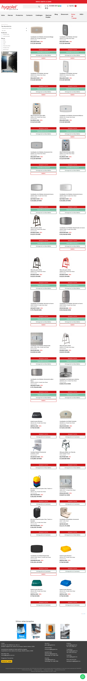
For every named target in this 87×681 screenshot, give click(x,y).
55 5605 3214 (52, 6)
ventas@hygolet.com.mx (7, 655)
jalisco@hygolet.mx (50, 645)
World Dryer (6, 49)
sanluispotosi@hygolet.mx (73, 661)
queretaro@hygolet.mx (51, 653)
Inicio (3, 15)
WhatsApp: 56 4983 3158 (51, 655)
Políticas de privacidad (27, 669)
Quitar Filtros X (4, 24)
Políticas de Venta (38, 669)
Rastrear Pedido (48, 16)
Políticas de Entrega (48, 669)
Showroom (64, 14)
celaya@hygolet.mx (50, 659)
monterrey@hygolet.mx (51, 649)
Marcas (10, 15)
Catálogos (39, 15)
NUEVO (43, 58)
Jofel (4, 43)
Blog (56, 14)
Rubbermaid (6, 47)
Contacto (29, 15)
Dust (4, 40)
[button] (16, 631)
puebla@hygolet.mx (71, 645)
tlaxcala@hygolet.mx (72, 650)
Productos (19, 15)
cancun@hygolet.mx (71, 656)
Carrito (71, 6)
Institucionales (6, 36)
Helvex (4, 42)
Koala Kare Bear (6, 45)
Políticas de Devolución (60, 669)
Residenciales (6, 34)
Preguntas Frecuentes (7, 658)
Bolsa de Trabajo (74, 16)
